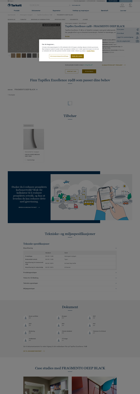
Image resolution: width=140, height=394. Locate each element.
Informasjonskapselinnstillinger (59, 56)
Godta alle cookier (77, 56)
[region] (70, 50)
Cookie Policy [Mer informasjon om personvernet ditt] (90, 51)
